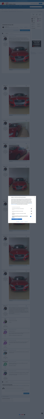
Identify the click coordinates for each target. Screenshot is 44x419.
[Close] (34, 197)
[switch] (31, 208)
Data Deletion (17, 221)
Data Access (22, 221)
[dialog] (22, 209)
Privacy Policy (26, 221)
